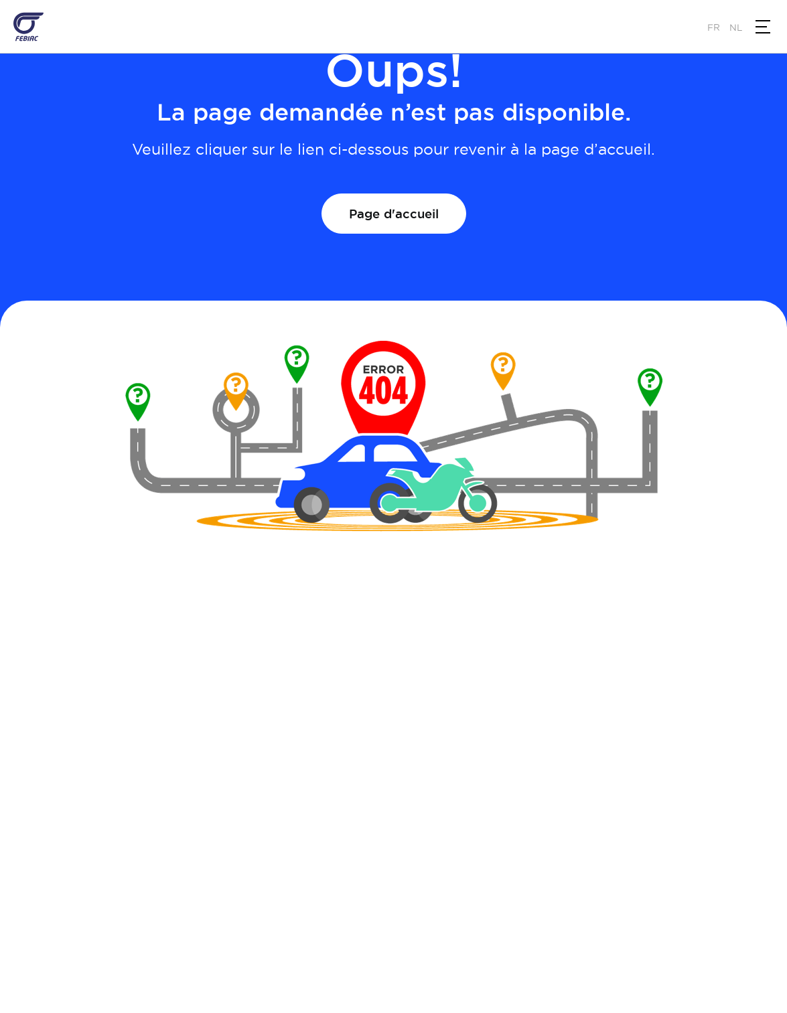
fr (713, 27)
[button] (763, 27)
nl (735, 27)
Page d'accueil (394, 213)
